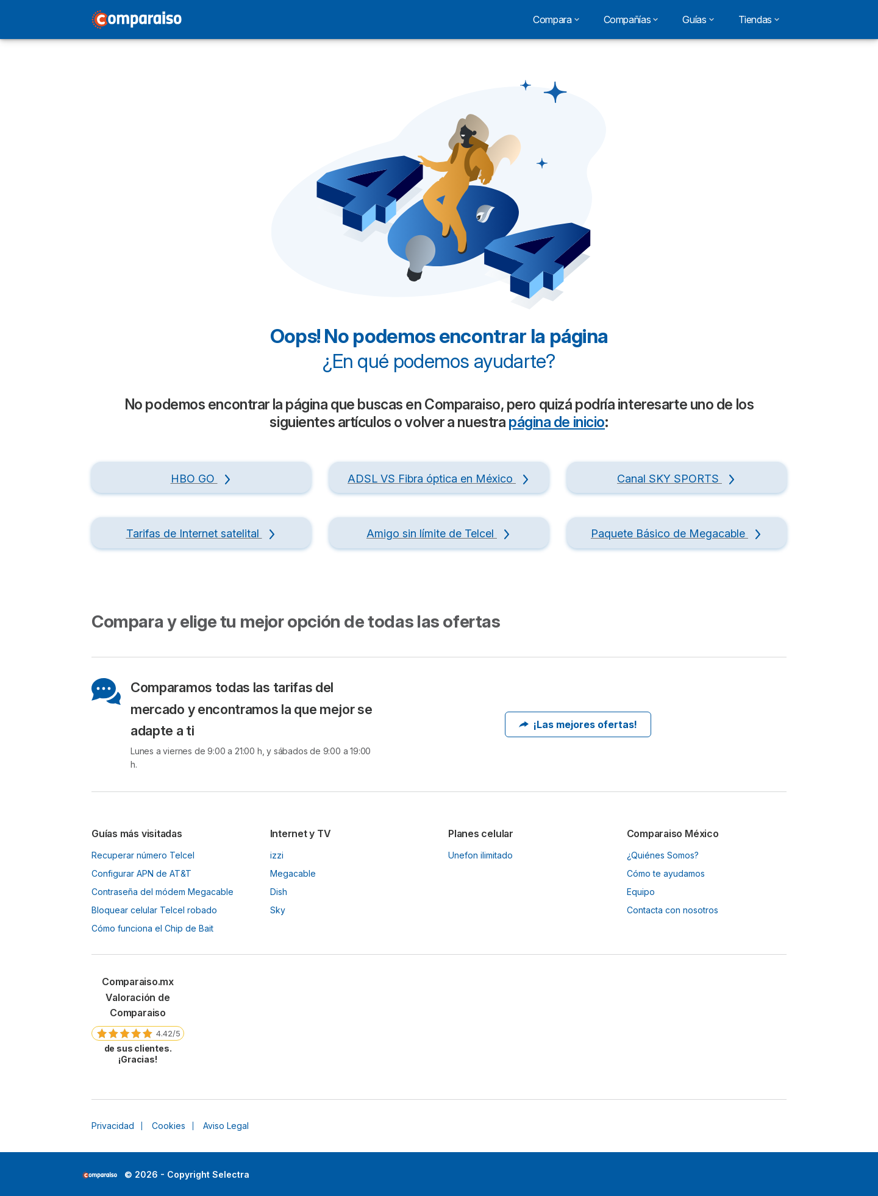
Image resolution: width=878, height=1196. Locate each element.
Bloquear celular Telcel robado (154, 910)
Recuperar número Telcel (143, 855)
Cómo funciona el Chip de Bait (152, 928)
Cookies (168, 1125)
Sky (277, 910)
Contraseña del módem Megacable (162, 891)
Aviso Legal (226, 1125)
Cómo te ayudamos (666, 873)
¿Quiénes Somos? (663, 855)
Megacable (293, 873)
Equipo (641, 891)
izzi (277, 855)
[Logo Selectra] (136, 19)
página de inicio (557, 422)
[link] (137, 1019)
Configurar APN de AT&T (141, 873)
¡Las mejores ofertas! (578, 724)
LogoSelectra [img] (99, 1175)
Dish (278, 891)
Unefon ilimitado (480, 855)
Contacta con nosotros (672, 910)
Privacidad (112, 1125)
